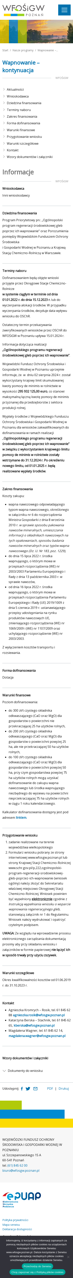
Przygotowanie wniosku (24, 136)
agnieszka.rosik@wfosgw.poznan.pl (39, 1015)
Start (5, 50)
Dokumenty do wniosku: (25, 1071)
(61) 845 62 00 (17, 1165)
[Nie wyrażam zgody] (68, 1257)
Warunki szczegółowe (23, 143)
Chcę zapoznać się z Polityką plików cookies (37, 1272)
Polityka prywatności (15, 1220)
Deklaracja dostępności (17, 1229)
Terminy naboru (19, 110)
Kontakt (12, 150)
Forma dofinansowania (23, 123)
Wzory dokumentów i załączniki (30, 157)
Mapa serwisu (11, 1225)
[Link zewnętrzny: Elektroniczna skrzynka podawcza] (21, 1200)
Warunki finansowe (21, 130)
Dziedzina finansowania (24, 103)
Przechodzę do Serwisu (37, 1266)
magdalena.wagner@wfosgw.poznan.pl (37, 1036)
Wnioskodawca (18, 96)
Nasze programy (22, 50)
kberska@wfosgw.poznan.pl (34, 1025)
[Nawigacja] (64, 10)
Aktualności (15, 89)
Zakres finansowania (22, 116)
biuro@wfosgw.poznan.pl (20, 1170)
